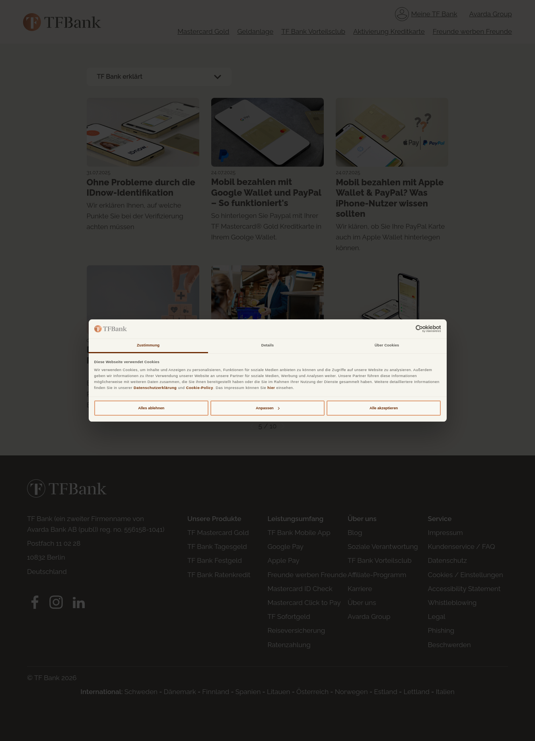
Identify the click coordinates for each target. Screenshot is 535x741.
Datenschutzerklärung (155, 388)
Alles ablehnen (151, 408)
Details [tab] (267, 345)
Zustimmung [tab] (148, 345)
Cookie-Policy (199, 388)
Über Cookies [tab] (387, 345)
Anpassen (268, 408)
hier (271, 388)
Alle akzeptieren (384, 408)
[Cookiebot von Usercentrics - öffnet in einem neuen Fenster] (406, 329)
